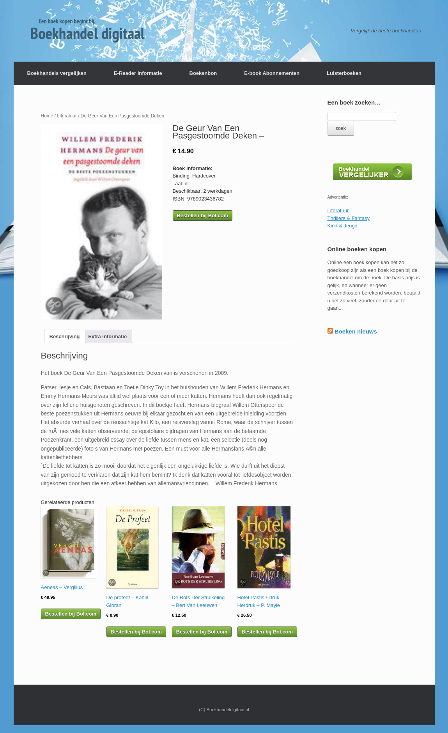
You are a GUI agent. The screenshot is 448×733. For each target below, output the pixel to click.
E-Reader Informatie (138, 73)
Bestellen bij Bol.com (202, 215)
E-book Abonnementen (271, 73)
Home (47, 116)
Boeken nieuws (356, 331)
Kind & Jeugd (343, 226)
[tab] (64, 336)
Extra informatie (107, 336)
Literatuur (67, 116)
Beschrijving (65, 336)
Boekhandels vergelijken (57, 73)
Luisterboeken (344, 73)
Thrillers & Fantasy (349, 218)
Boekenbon (203, 73)
